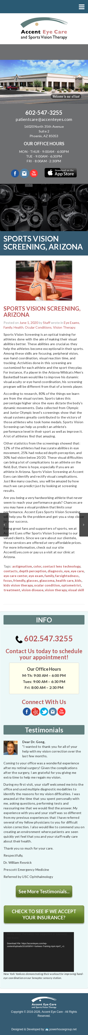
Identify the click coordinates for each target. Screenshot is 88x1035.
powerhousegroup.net (61, 1029)
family (49, 576)
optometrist (71, 585)
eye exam (36, 576)
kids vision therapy (18, 585)
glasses (32, 580)
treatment (12, 590)
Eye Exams (71, 323)
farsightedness (67, 576)
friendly (19, 580)
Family (8, 327)
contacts (11, 571)
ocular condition (47, 585)
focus (8, 580)
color (37, 566)
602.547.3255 (44, 638)
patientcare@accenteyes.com (44, 119)
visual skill (76, 590)
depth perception (32, 571)
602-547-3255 (43, 112)
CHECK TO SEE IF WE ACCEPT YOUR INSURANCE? (44, 914)
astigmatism (22, 566)
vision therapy (56, 590)
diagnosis (55, 571)
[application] (39, 952)
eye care (77, 571)
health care (64, 580)
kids (78, 580)
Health (18, 327)
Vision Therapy (64, 327)
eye (66, 571)
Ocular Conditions (38, 327)
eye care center (15, 576)
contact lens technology (61, 566)
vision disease (32, 590)
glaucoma (46, 580)
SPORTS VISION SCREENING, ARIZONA (42, 311)
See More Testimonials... (44, 891)
